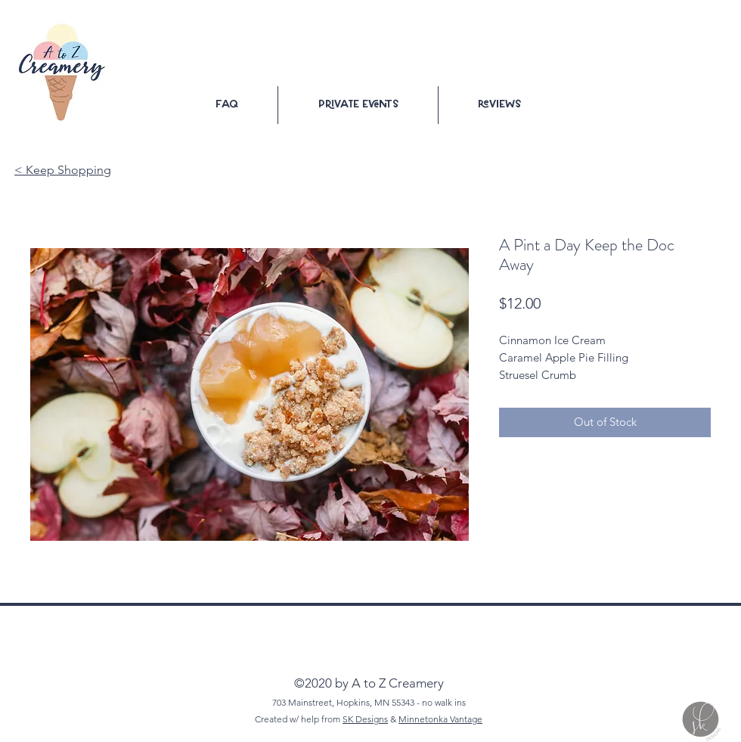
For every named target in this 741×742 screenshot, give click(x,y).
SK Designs (365, 719)
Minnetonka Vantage (440, 719)
